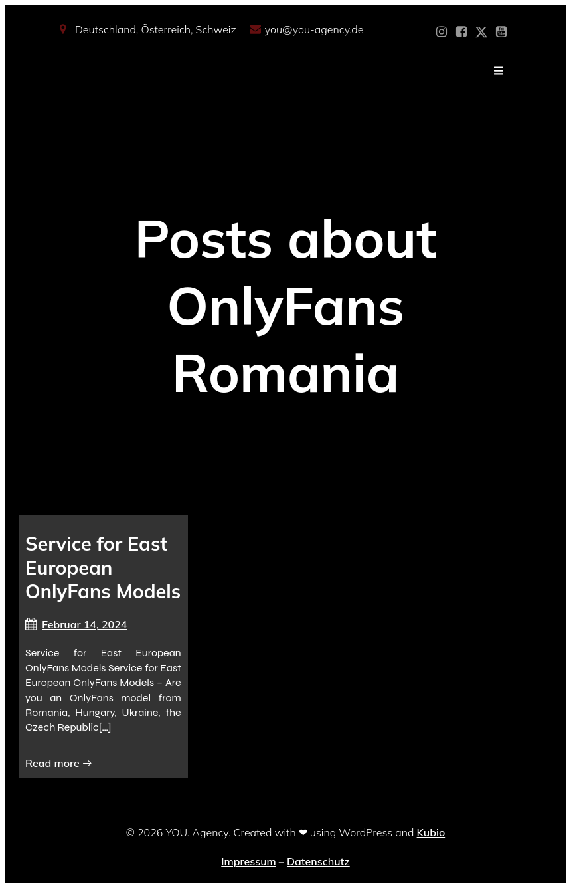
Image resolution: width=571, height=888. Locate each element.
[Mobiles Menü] (498, 71)
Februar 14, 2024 (76, 624)
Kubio (431, 832)
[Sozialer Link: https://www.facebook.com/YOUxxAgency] (461, 32)
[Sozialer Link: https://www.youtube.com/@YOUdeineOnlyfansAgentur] (501, 32)
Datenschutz (318, 861)
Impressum (248, 861)
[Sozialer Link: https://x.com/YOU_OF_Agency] (481, 32)
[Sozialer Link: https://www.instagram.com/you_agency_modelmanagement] (441, 32)
